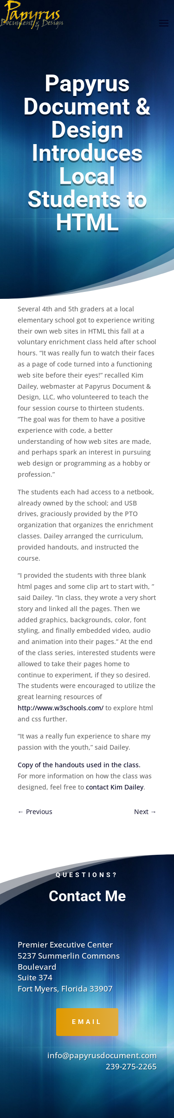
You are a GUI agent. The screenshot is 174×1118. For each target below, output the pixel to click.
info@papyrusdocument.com (102, 1055)
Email (87, 1021)
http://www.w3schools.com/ (61, 707)
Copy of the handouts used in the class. (79, 764)
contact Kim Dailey (114, 787)
